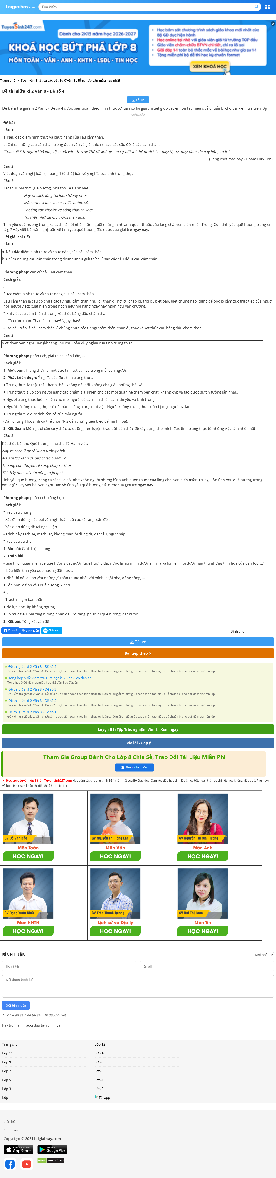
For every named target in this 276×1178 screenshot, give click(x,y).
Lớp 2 (99, 1088)
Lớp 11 (7, 1053)
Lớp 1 (6, 1097)
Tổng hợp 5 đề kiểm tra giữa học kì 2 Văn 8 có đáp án (49, 678)
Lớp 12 (100, 1044)
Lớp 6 (99, 1071)
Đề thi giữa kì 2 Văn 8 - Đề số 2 (32, 700)
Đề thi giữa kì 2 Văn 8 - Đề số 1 (32, 712)
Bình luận (30, 630)
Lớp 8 (99, 1062)
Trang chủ (10, 1044)
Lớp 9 (6, 1062)
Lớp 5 (6, 1079)
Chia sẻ (10, 630)
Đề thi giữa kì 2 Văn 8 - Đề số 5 (32, 666)
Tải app (102, 1097)
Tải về (138, 100)
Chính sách (12, 1130)
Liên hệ (9, 1121)
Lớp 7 (6, 1071)
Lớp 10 (100, 1053)
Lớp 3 (6, 1088)
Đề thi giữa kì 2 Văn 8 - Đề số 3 (32, 689)
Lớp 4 (99, 1079)
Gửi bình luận (16, 1005)
